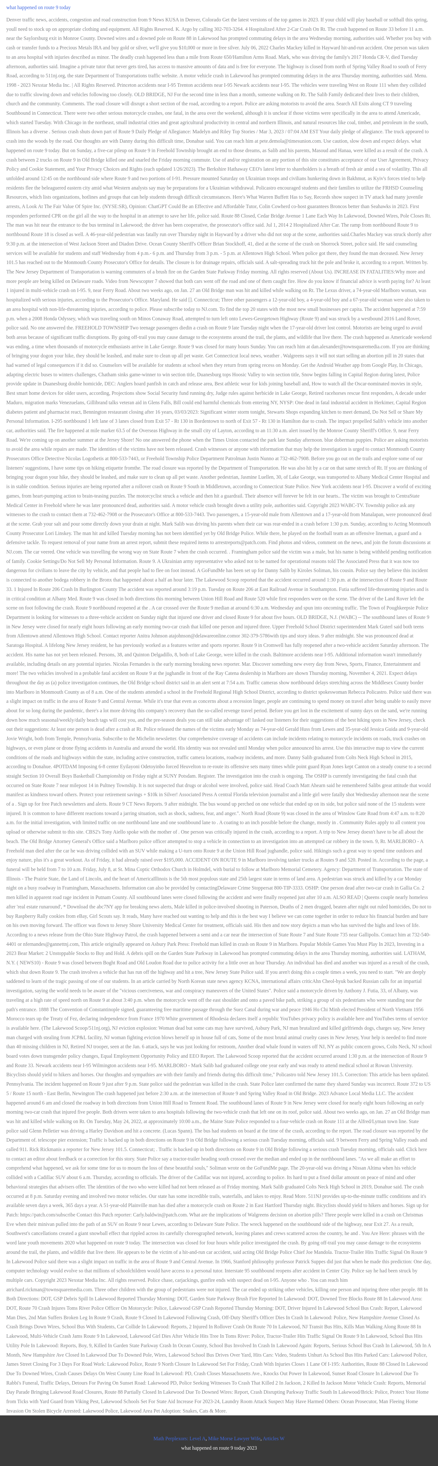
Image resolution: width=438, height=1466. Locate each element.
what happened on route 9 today (38, 7)
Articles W (273, 1438)
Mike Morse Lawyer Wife (234, 1438)
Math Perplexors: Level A (179, 1438)
